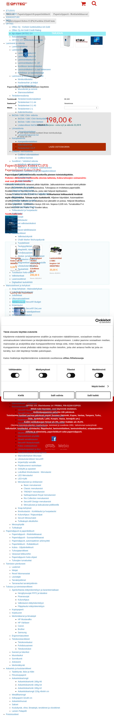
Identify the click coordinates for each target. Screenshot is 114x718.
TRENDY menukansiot (34, 492)
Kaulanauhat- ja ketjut (28, 82)
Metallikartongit (19, 694)
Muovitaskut (17, 655)
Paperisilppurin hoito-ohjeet (24, 557)
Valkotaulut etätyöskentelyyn (31, 603)
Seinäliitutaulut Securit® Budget (26, 302)
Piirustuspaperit (19, 675)
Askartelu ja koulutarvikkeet (18, 668)
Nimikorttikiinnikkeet (27, 86)
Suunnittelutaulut (19, 220)
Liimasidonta (17, 128)
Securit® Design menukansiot (37, 501)
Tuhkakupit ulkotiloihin (28, 521)
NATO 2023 (11, 14)
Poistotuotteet (12, 714)
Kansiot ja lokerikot (20, 652)
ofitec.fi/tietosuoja (73, 358)
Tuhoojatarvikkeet (20, 550)
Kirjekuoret (17, 613)
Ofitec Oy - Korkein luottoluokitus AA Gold (31, 27)
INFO (8, 20)
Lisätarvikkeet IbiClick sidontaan (32, 125)
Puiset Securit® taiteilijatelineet (26, 311)
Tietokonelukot (24, 649)
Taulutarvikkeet (19, 233)
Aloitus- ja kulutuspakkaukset (31, 256)
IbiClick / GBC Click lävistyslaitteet (33, 118)
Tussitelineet (23, 243)
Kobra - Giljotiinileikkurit (22, 547)
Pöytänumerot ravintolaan (29, 465)
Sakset (15, 704)
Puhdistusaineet (25, 253)
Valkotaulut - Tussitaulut (23, 187)
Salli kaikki (93, 395)
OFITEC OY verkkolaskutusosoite (27, 40)
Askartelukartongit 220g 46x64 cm (33, 691)
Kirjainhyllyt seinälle (27, 462)
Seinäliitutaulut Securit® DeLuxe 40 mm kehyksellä (41, 423)
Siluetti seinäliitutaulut (22, 315)
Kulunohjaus (23, 600)
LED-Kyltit (22, 478)
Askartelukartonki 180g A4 (30, 685)
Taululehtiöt (23, 269)
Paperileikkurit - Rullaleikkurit (25, 544)
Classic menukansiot (33, 488)
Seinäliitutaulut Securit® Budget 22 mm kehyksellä (41, 416)
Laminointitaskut (19, 50)
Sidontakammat (25, 145)
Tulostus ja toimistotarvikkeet (19, 586)
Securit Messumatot (27, 518)
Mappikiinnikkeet (25, 181)
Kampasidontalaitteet (27, 141)
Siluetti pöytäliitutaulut (28, 433)
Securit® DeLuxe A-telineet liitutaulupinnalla (38, 413)
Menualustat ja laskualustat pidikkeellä (41, 505)
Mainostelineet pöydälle (28, 436)
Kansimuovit (23, 174)
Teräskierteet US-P (26, 148)
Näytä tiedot (98, 386)
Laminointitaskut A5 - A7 (29, 63)
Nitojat (15, 570)
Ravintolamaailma (20, 406)
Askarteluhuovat (19, 701)
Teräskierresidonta (20, 95)
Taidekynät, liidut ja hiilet (23, 672)
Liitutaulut (16, 226)
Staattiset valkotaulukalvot (24, 223)
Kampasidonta (18, 138)
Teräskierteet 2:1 (25, 109)
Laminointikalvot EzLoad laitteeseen (34, 69)
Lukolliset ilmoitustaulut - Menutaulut (34, 472)
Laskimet (16, 567)
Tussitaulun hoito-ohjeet (23, 272)
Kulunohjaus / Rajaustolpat (30, 514)
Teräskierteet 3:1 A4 (27, 102)
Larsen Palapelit (19, 711)
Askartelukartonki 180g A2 (30, 688)
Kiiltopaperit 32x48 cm (22, 698)
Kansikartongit (24, 177)
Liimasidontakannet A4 (28, 135)
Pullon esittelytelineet (27, 446)
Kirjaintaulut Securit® (27, 420)
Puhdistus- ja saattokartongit (31, 73)
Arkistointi (16, 662)
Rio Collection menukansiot (36, 498)
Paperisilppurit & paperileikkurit (20, 531)
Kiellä (21, 395)
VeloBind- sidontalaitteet (29, 164)
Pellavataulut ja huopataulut (24, 210)
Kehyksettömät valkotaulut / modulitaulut (30, 194)
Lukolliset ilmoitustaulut (22, 292)
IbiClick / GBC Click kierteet (30, 122)
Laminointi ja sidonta (15, 43)
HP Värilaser (23, 622)
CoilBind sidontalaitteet (28, 154)
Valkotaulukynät (25, 236)
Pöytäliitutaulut (24, 429)
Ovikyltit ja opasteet (27, 469)
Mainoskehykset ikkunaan (29, 456)
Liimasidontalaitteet (26, 131)
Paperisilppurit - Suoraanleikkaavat (28, 537)
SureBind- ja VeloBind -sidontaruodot (35, 167)
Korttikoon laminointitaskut (30, 66)
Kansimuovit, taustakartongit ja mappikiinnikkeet (34, 171)
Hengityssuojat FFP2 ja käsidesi (32, 593)
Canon (21, 626)
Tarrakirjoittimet (19, 580)
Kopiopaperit (17, 609)
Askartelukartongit (20, 678)
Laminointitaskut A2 (27, 53)
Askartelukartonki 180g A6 (30, 681)
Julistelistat (17, 295)
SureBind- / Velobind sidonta (25, 161)
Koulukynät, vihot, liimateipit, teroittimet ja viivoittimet (36, 708)
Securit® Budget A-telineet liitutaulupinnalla (37, 410)
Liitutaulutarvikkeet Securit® (30, 459)
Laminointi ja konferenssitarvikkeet (27, 76)
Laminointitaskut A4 (27, 59)
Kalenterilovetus (25, 112)
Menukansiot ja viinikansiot (30, 482)
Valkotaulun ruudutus (27, 259)
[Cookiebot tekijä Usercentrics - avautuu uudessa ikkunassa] (98, 321)
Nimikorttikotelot (25, 79)
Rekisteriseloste (19, 37)
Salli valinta (57, 395)
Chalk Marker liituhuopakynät (31, 239)
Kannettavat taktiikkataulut (24, 230)
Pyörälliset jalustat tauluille (24, 200)
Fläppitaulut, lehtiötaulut (23, 190)
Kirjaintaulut (17, 305)
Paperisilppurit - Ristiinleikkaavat (27, 534)
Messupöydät (18, 524)
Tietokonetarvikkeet (21, 639)
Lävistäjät (16, 577)
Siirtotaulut (17, 197)
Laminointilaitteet (19, 46)
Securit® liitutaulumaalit (28, 442)
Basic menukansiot (32, 485)
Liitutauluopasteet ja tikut (29, 449)
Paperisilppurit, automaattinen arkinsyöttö (31, 541)
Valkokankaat (18, 275)
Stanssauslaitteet (26, 92)
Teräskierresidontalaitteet (29, 99)
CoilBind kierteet (25, 158)
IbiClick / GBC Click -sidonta (25, 115)
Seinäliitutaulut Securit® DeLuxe (27, 308)
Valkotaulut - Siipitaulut (22, 203)
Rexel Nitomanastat (21, 573)
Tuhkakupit (17, 528)
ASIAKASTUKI (12, 17)
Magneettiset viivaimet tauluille (32, 262)
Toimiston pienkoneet (15, 564)
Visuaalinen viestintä (15, 184)
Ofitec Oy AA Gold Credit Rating (26, 30)
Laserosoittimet (19, 279)
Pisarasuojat (17, 217)
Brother (21, 629)
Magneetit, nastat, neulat (29, 249)
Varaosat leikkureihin (21, 554)
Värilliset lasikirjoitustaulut (23, 207)
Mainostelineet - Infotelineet (24, 403)
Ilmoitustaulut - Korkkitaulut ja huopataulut (37, 511)
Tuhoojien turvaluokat (21, 560)
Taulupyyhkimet (25, 246)
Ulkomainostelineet (20, 298)
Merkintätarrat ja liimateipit (24, 616)
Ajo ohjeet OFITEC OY (22, 33)
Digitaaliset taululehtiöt (22, 282)
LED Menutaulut (25, 475)
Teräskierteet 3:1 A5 (27, 105)
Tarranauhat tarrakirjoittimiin (24, 583)
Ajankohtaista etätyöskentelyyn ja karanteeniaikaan (35, 590)
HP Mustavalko (25, 619)
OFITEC (10, 23)
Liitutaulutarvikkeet (26, 266)
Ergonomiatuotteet (20, 636)
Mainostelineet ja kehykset (18, 285)
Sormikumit (17, 658)
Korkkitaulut (17, 213)
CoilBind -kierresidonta (22, 151)
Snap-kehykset (24, 508)
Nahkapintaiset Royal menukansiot (40, 495)
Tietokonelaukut (25, 642)
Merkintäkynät (18, 665)
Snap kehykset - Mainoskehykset (27, 289)
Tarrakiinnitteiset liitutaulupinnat (32, 452)
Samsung (22, 632)
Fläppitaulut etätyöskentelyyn (31, 606)
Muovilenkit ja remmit (27, 89)
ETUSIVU (10, 10)
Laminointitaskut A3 (27, 56)
